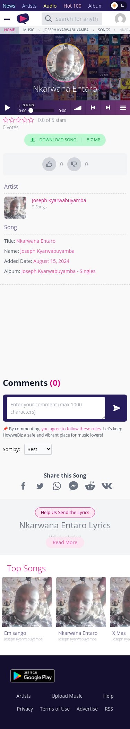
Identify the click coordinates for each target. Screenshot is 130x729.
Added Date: (18, 261)
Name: (11, 251)
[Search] (48, 19)
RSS (109, 708)
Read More (65, 542)
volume (78, 107)
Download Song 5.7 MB (65, 140)
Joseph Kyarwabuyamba (66, 29)
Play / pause (7, 107)
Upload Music (67, 696)
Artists (23, 696)
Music (28, 29)
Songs (104, 29)
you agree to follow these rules (71, 429)
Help (108, 696)
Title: (9, 241)
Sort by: (11, 449)
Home (9, 29)
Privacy (25, 708)
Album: (12, 271)
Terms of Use (55, 708)
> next (108, 107)
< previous (93, 107)
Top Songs (26, 568)
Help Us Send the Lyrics (65, 512)
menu (122, 107)
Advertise (87, 708)
